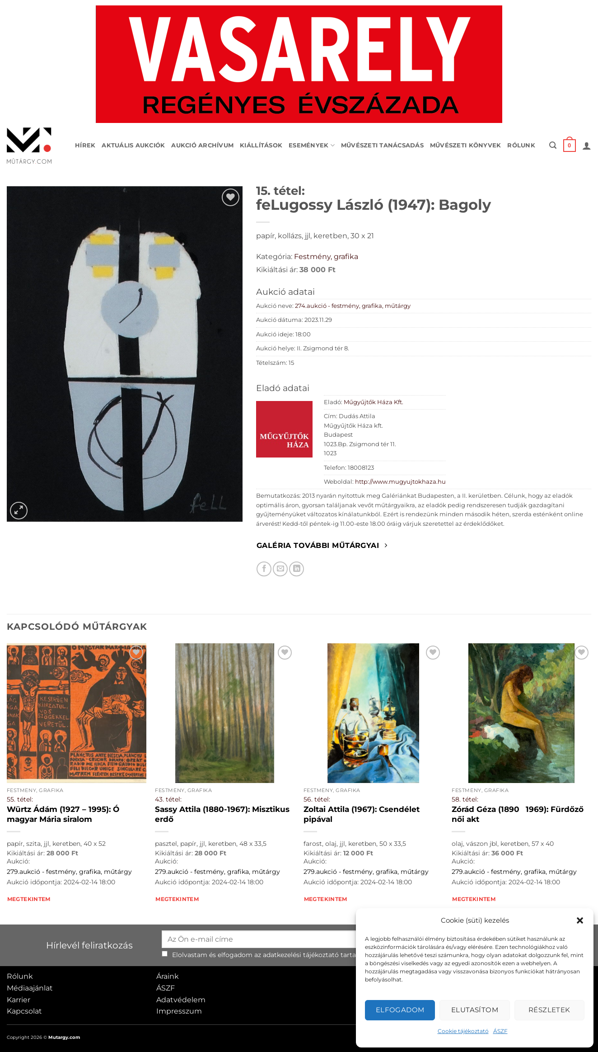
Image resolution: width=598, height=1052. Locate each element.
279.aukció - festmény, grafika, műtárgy (69, 872)
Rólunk (521, 145)
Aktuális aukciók (133, 145)
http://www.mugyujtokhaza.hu (400, 481)
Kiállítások (261, 145)
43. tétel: (168, 799)
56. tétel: (317, 799)
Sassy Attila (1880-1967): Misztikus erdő (222, 814)
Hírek (85, 145)
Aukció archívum (202, 145)
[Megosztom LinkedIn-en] (296, 568)
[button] (579, 920)
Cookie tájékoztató (463, 1031)
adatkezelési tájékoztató (301, 955)
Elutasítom (475, 1009)
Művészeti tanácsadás (382, 145)
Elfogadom (400, 1009)
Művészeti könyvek (465, 145)
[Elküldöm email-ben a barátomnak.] (280, 568)
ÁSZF (500, 1031)
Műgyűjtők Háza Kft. (373, 402)
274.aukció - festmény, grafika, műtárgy (353, 305)
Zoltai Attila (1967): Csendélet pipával (362, 814)
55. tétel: (20, 799)
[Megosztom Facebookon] (264, 568)
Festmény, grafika (326, 256)
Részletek (549, 1009)
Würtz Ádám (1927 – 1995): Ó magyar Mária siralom (63, 814)
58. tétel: (465, 799)
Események (312, 145)
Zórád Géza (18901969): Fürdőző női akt (518, 814)
